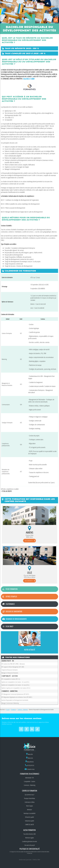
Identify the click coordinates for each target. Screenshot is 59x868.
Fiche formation (11, 589)
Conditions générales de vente (29, 841)
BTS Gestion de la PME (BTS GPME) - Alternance (13, 664)
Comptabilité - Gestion (29, 781)
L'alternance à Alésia (29, 802)
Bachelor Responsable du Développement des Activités (14, 700)
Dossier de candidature (14, 611)
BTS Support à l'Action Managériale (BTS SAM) (12, 667)
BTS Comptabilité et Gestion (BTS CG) (10, 679)
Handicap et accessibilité (29, 813)
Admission (29, 810)
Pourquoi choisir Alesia (29, 798)
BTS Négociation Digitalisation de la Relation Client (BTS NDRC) (16, 697)
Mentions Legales (29, 838)
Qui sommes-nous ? (29, 795)
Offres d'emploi (11, 596)
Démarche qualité (29, 817)
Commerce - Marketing (29, 785)
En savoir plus (29, 853)
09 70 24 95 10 (30, 765)
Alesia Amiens (29, 762)
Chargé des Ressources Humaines (9, 670)
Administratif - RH (29, 778)
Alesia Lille (29, 754)
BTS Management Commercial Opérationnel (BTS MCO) (15, 694)
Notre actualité (29, 649)
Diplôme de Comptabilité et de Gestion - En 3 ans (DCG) (15, 685)
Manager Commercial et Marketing (10, 703)
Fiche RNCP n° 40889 (28, 79)
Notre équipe (29, 806)
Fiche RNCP (9, 626)
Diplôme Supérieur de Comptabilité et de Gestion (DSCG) (15, 688)
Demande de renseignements (16, 619)
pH (34, 845)
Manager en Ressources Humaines (9, 673)
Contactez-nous (30, 769)
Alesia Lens (29, 758)
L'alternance (10, 604)
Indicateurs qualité (29, 821)
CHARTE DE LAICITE (29, 825)
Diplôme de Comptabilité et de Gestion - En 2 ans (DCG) (15, 682)
